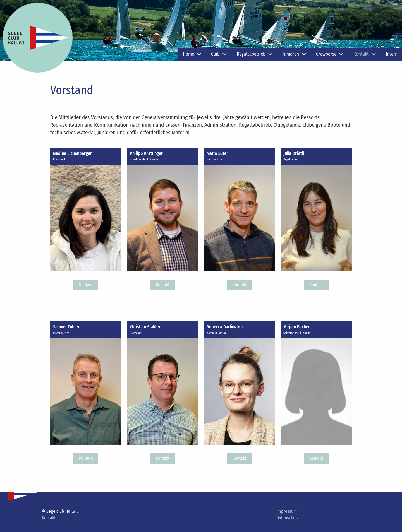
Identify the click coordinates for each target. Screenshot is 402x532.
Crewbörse (329, 54)
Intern (392, 54)
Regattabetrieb (254, 54)
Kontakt (364, 54)
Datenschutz (287, 517)
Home (192, 54)
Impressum (286, 511)
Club (219, 54)
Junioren (294, 54)
